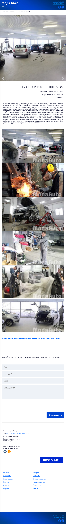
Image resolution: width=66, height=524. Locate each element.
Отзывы (6, 472)
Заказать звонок (58, 4)
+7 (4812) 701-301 (58, 2)
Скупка (6, 488)
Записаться (8, 479)
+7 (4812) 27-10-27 (25, 434)
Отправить (55, 414)
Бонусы (6, 482)
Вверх (35, 488)
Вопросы (36, 472)
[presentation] (19, 405)
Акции (6, 485)
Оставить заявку (40, 479)
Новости (36, 476)
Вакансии (37, 485)
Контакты (7, 476)
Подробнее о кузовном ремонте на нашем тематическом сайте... (31, 338)
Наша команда (39, 482)
